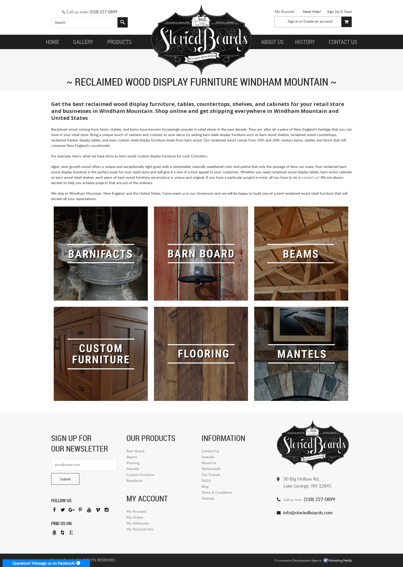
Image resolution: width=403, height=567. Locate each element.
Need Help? (312, 11)
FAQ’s (206, 480)
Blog (205, 486)
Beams (131, 456)
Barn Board (135, 450)
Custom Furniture (140, 474)
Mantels (132, 468)
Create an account (318, 21)
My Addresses (137, 523)
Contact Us (210, 450)
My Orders (134, 517)
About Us (209, 462)
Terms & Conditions (217, 492)
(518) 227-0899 (103, 12)
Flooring (132, 462)
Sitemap (208, 498)
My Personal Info (139, 529)
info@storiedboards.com (308, 512)
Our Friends (211, 474)
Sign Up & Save (339, 11)
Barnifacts (134, 480)
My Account (284, 11)
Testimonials (211, 468)
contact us (310, 177)
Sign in (293, 21)
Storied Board (201, 40)
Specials (208, 456)
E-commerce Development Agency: (298, 560)
